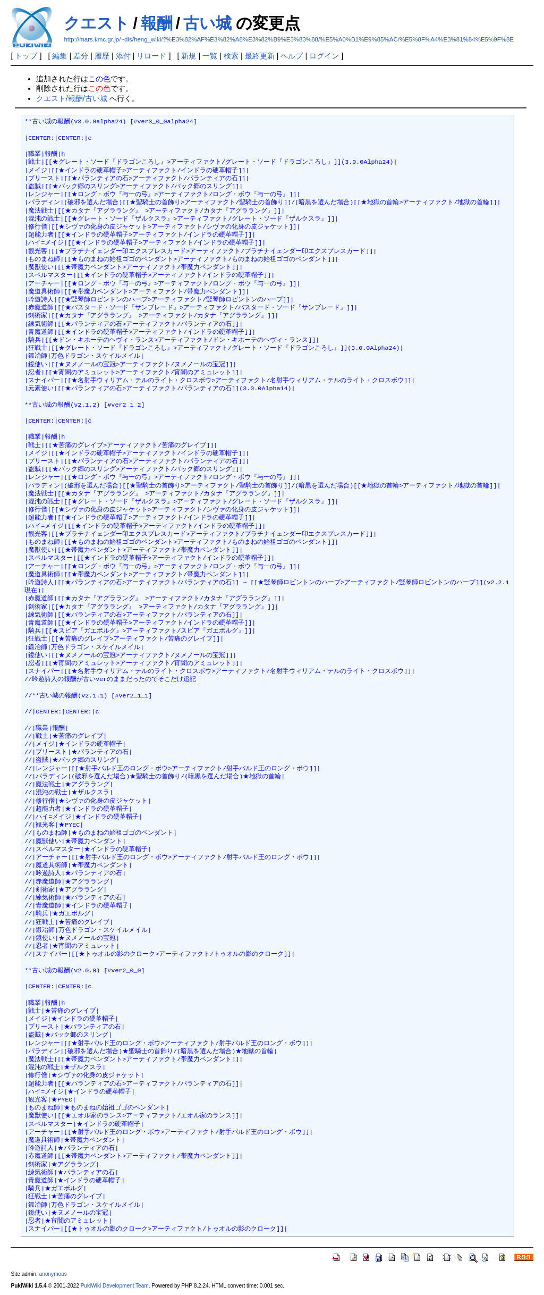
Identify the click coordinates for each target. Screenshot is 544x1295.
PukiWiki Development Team (115, 1286)
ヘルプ (291, 56)
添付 (123, 56)
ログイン (324, 56)
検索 (231, 56)
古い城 (207, 23)
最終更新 (260, 56)
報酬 (157, 23)
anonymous (53, 1274)
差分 (80, 56)
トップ (26, 56)
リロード (151, 56)
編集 (59, 56)
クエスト (97, 23)
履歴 (102, 56)
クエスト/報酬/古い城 (71, 98)
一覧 (209, 56)
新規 (188, 56)
